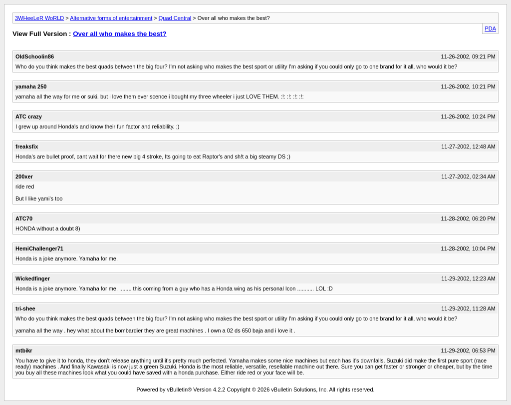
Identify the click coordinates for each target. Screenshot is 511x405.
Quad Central (175, 18)
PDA (490, 29)
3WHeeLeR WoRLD (39, 18)
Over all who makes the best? (119, 34)
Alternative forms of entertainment (111, 18)
